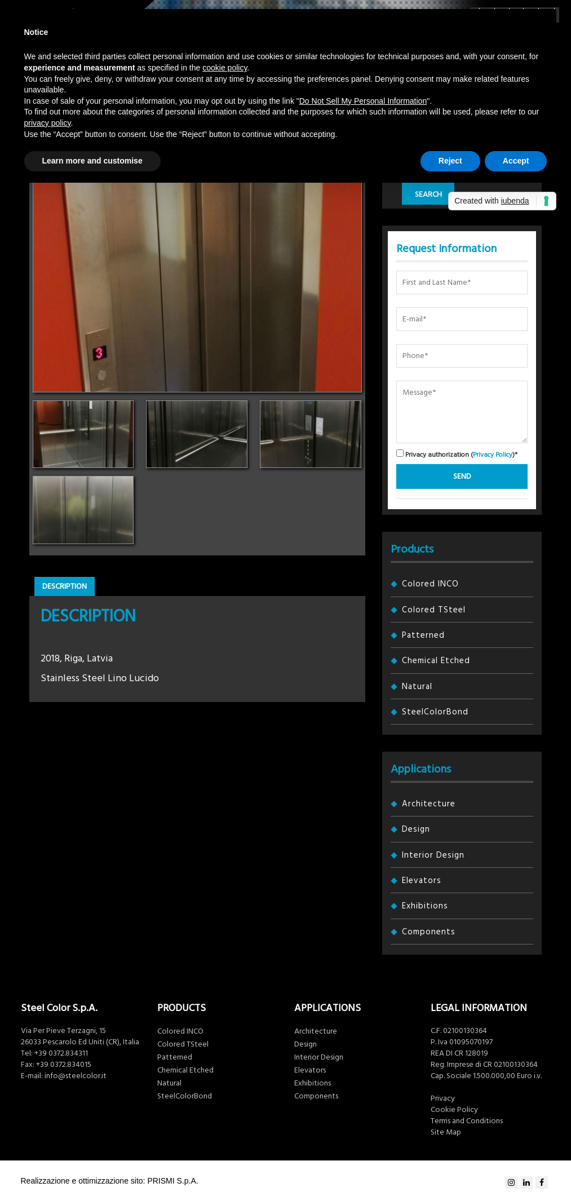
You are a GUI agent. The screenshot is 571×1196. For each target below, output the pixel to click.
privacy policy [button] (47, 122)
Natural (417, 686)
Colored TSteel (434, 610)
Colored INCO (430, 584)
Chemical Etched (436, 661)
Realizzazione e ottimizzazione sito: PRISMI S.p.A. (109, 1180)
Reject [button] (450, 160)
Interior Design (433, 855)
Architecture (428, 804)
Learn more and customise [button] (92, 160)
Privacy (443, 1098)
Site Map (446, 1132)
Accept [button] (516, 160)
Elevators (421, 880)
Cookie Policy (454, 1109)
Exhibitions (425, 906)
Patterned (423, 635)
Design (416, 829)
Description (64, 586)
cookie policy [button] (224, 67)
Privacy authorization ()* (456, 454)
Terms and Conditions (467, 1121)
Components (428, 932)
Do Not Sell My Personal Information (363, 100)
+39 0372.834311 (61, 1053)
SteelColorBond (435, 712)
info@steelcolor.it (76, 1076)
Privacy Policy (492, 455)
